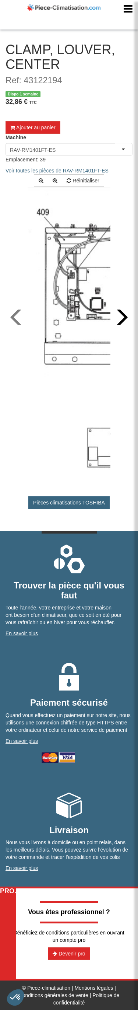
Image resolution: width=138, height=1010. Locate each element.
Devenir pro (69, 954)
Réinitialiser (83, 181)
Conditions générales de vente (53, 995)
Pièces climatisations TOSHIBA (69, 503)
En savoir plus (22, 633)
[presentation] (16, 317)
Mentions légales (93, 988)
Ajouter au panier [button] (33, 127)
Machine (16, 137)
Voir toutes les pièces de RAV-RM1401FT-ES (57, 171)
